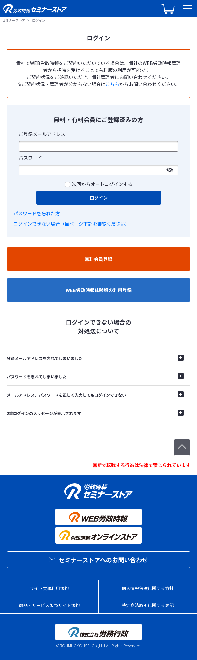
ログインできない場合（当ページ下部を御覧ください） (71, 223)
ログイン (98, 197)
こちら (112, 84)
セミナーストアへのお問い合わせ (98, 559)
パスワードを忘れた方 (36, 213)
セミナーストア (13, 20)
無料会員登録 (98, 259)
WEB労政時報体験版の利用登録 (99, 290)
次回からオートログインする (102, 184)
